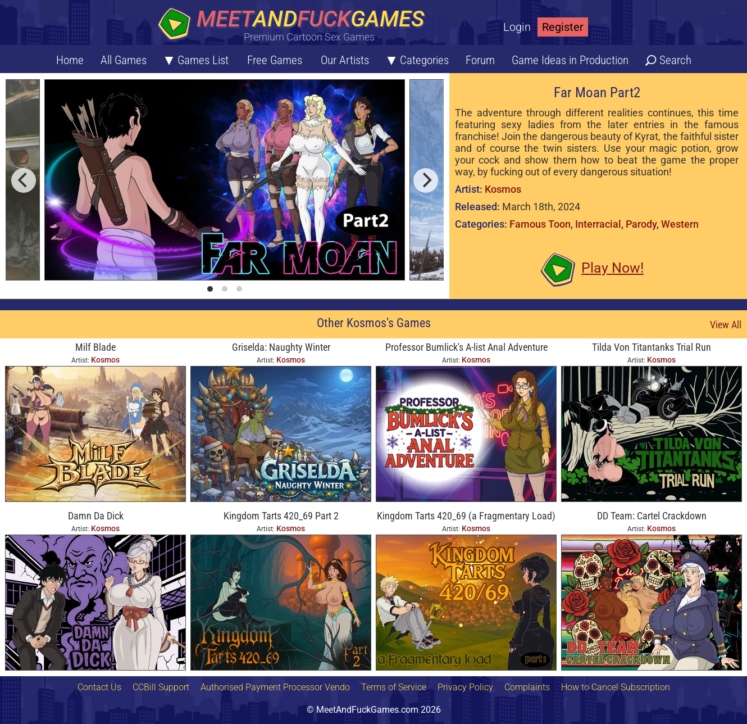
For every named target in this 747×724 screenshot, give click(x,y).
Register (563, 27)
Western (680, 224)
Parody (641, 224)
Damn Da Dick (96, 516)
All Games (124, 60)
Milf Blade (95, 347)
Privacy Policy (465, 687)
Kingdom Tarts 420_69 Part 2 (281, 516)
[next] (425, 180)
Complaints (527, 687)
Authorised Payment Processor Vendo (275, 687)
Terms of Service (393, 687)
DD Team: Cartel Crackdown (652, 516)
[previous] (23, 180)
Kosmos (503, 189)
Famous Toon (540, 224)
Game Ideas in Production (570, 60)
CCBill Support (161, 687)
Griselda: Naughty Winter (281, 347)
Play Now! (612, 268)
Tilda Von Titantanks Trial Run (651, 347)
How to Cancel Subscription (615, 687)
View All (725, 325)
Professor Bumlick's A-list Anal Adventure (466, 347)
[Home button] (294, 25)
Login (517, 27)
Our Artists (345, 60)
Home (70, 60)
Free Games (274, 60)
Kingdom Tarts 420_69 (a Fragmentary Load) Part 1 (466, 517)
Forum (480, 60)
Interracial (598, 224)
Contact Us (99, 687)
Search (675, 60)
